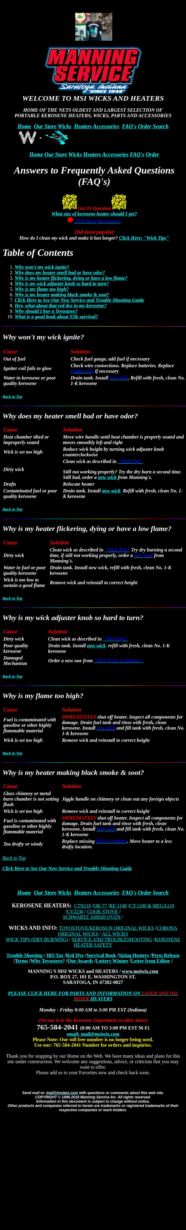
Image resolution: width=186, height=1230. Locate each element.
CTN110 (82, 905)
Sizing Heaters (134, 955)
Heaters (83, 126)
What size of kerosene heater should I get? (94, 213)
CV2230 (75, 911)
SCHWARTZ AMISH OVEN (92, 917)
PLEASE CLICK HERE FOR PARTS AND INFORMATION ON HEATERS (93, 996)
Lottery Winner (111, 960)
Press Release (165, 955)
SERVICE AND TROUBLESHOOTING (112, 939)
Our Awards (80, 960)
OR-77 (100, 905)
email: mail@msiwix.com (93, 1034)
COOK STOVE (102, 911)
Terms (21, 960)
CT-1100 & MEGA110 (151, 905)
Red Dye (75, 955)
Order (144, 126)
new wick (107, 477)
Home (24, 126)
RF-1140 (118, 905)
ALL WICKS (115, 934)
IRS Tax (54, 955)
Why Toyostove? (48, 960)
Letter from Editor (150, 960)
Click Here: (131, 238)
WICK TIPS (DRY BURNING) (37, 939)
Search (161, 126)
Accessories (106, 126)
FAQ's (129, 126)
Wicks (64, 126)
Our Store (45, 126)
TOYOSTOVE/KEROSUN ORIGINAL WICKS (106, 928)
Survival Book (101, 955)
